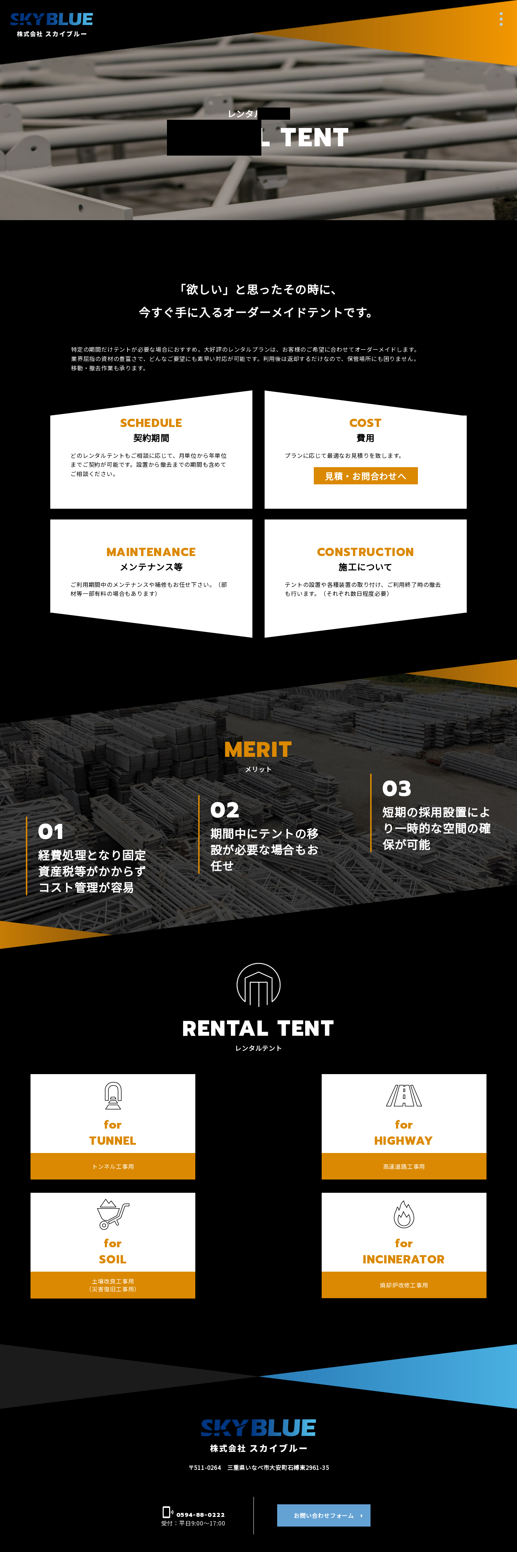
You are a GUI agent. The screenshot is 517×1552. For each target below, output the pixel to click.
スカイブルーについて (102, 1466)
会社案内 (206, 1466)
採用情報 (414, 1489)
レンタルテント (310, 1485)
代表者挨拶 (206, 1485)
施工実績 (414, 1466)
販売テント (310, 1504)
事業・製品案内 (310, 1466)
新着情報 (102, 1489)
